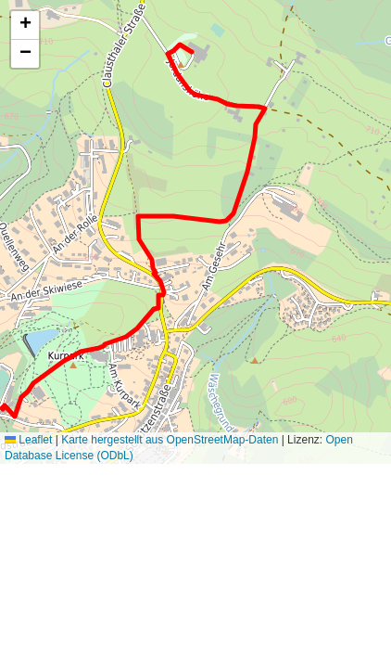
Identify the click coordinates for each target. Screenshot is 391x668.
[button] (25, 25)
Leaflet (28, 439)
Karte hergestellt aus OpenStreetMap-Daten (169, 439)
